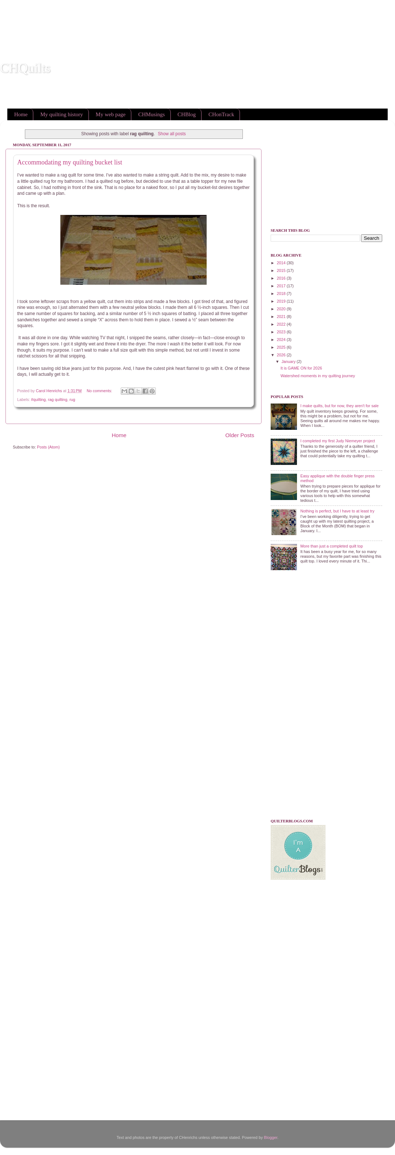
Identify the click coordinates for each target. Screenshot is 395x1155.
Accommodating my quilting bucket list (69, 162)
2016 (282, 278)
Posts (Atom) (48, 447)
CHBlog (186, 114)
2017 (282, 286)
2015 (282, 270)
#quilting (38, 399)
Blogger (271, 1137)
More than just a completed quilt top (331, 546)
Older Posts (239, 435)
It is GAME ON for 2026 (301, 368)
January (289, 361)
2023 (282, 332)
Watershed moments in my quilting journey (318, 376)
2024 (282, 339)
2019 (282, 301)
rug (72, 399)
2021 (282, 316)
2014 (282, 263)
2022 (282, 324)
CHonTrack (221, 114)
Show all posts (172, 133)
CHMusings (151, 114)
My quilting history (61, 114)
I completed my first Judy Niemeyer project (337, 441)
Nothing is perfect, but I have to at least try (337, 511)
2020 (282, 309)
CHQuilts (25, 68)
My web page (111, 114)
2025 (282, 347)
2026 (282, 355)
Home (21, 114)
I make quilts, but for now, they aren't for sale (339, 406)
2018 (282, 293)
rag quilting (57, 399)
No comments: (100, 391)
